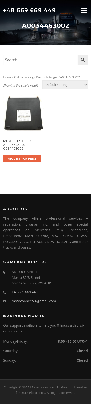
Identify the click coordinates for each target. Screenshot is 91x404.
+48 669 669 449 (29, 10)
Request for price (22, 158)
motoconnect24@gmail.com (34, 301)
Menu (83, 10)
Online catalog (24, 77)
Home (7, 77)
